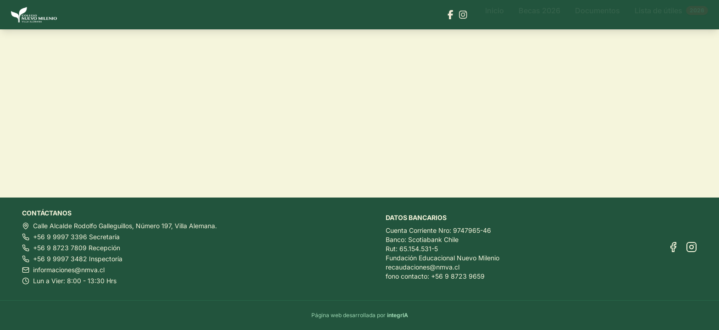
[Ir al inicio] (37, 15)
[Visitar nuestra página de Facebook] (451, 14)
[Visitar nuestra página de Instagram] (463, 14)
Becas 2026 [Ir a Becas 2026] (539, 14)
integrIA (397, 315)
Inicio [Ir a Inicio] (494, 14)
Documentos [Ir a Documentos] (597, 14)
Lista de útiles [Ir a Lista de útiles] (671, 14)
